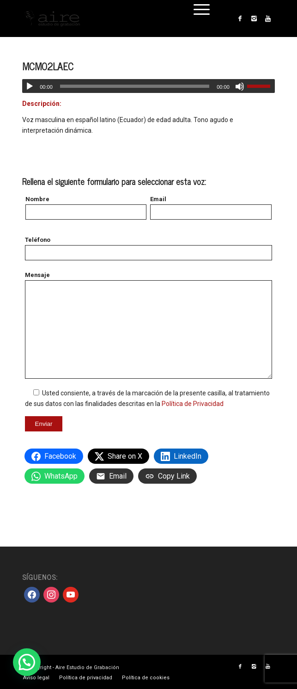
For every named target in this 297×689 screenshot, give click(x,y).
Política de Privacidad (193, 403)
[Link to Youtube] (268, 18)
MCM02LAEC (47, 66)
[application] (148, 86)
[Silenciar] (239, 86)
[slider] (134, 86)
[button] (27, 662)
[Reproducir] (29, 86)
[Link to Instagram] (254, 18)
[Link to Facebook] (240, 18)
